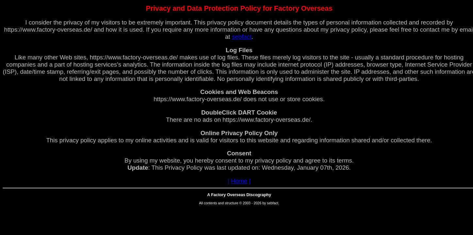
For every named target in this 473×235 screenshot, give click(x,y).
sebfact (242, 36)
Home (239, 181)
